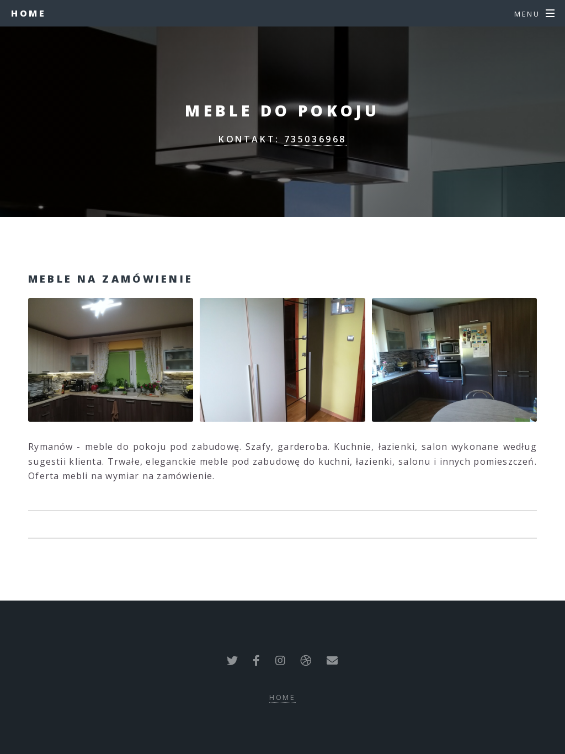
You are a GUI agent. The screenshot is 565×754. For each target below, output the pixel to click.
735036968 (315, 139)
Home (28, 13)
